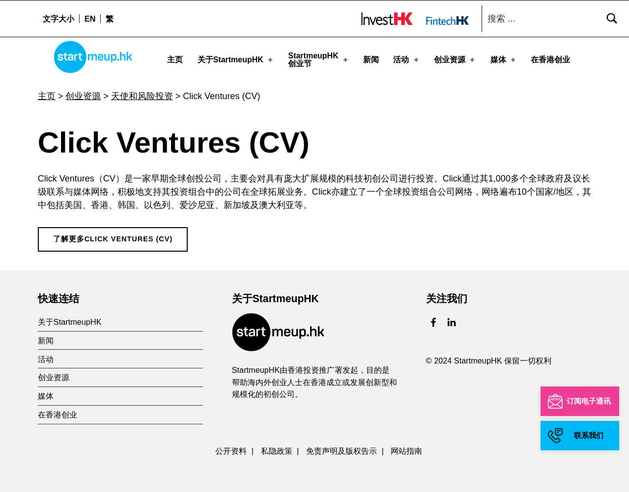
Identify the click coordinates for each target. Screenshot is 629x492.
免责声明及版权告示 (341, 446)
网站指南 (406, 446)
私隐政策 (276, 446)
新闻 (371, 59)
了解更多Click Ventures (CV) (112, 235)
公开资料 (231, 446)
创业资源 (455, 59)
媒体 (503, 59)
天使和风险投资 (142, 92)
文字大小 (58, 18)
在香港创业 (550, 59)
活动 (406, 59)
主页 (175, 59)
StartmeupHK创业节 (318, 60)
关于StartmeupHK (236, 59)
